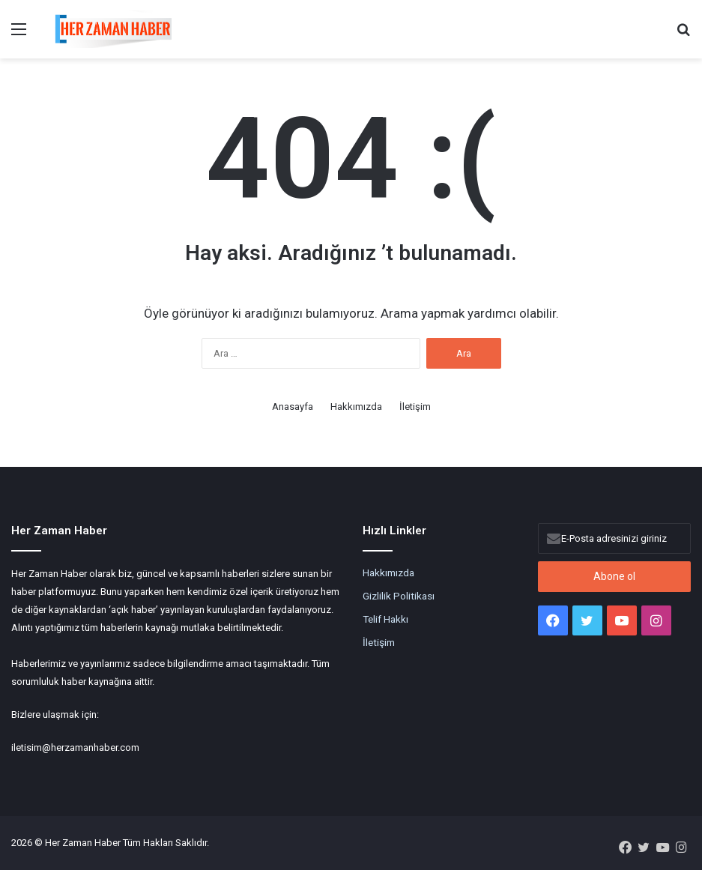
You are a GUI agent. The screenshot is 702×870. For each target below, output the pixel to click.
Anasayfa (292, 406)
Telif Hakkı (385, 619)
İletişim (415, 406)
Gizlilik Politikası (399, 596)
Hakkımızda (356, 406)
